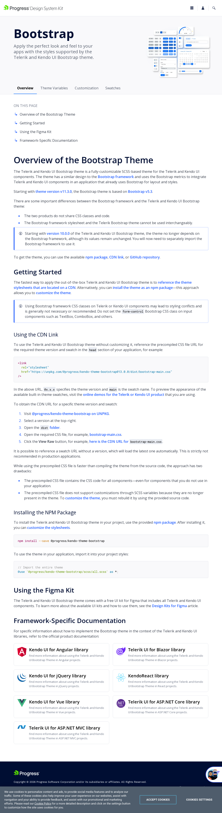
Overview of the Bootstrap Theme (44, 114)
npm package (96, 257)
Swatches (113, 88)
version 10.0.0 (58, 233)
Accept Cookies (158, 799)
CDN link (116, 257)
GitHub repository (145, 257)
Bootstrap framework (116, 176)
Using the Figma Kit (32, 131)
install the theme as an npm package (143, 287)
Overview (25, 88)
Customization (86, 88)
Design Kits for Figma (169, 605)
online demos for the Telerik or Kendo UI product (123, 394)
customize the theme (53, 292)
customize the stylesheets (48, 527)
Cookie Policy (42, 803)
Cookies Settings (199, 799)
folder (50, 427)
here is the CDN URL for (125, 441)
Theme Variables (54, 88)
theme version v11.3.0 (54, 191)
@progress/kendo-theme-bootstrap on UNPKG (70, 413)
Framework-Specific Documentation (46, 140)
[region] (111, 799)
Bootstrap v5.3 (140, 191)
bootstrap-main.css (105, 434)
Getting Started (29, 123)
